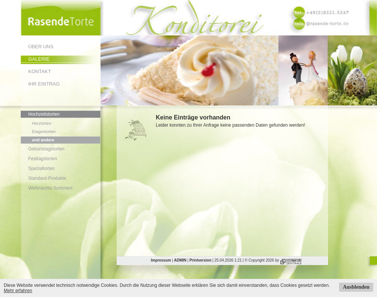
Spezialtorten (41, 168)
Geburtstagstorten (46, 149)
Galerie (38, 59)
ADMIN (180, 260)
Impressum (161, 260)
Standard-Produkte (47, 178)
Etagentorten (44, 131)
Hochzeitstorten (43, 114)
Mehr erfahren (18, 290)
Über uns (40, 46)
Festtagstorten (42, 158)
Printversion (200, 260)
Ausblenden (356, 287)
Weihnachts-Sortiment (50, 188)
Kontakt (39, 71)
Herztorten (41, 123)
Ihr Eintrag (44, 84)
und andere (43, 140)
